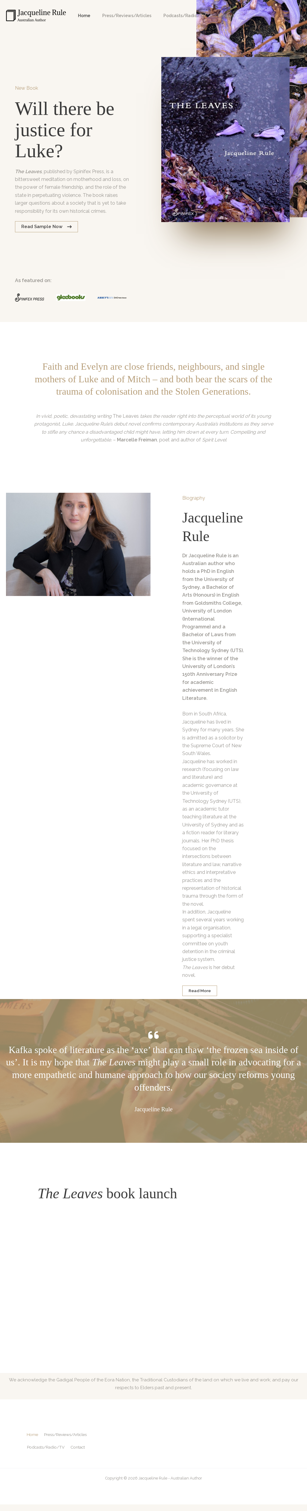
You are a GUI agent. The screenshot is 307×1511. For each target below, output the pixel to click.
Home (82, 15)
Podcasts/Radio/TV (175, 15)
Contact (213, 15)
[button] (46, 226)
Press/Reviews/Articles (121, 15)
